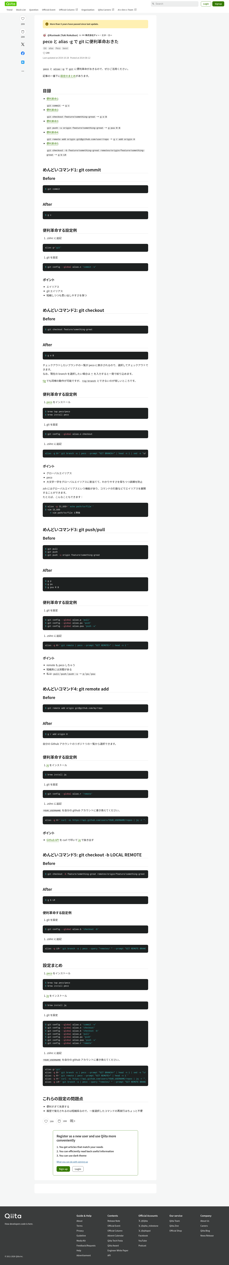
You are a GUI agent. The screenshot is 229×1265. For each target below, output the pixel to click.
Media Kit (81, 1240)
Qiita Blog (205, 1230)
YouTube (142, 1240)
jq (48, 765)
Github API (53, 840)
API (109, 1255)
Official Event (48, 9)
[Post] (23, 44)
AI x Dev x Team (127, 9)
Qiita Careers (106, 9)
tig (44, 381)
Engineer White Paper (118, 1250)
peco (49, 402)
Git (45, 48)
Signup (218, 3)
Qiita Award (113, 1245)
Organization (87, 9)
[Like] (23, 18)
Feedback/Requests (86, 1245)
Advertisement (84, 1255)
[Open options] (23, 71)
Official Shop (175, 1230)
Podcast (142, 1245)
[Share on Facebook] (23, 53)
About (79, 1220)
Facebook (143, 1235)
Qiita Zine (174, 1225)
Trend (9, 9)
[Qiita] (11, 4)
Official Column (68, 9)
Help (79, 1250)
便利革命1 (52, 98)
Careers (204, 1225)
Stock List (21, 9)
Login (206, 3)
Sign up (63, 1169)
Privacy (80, 1230)
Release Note (114, 1220)
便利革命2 (52, 110)
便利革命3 (52, 121)
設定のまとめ (68, 76)
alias (51, 48)
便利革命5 (52, 143)
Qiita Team (174, 1220)
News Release (207, 1235)
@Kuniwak (60, 35)
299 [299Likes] (23, 23)
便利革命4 (52, 132)
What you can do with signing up (72, 1161)
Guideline (81, 1235)
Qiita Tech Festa (115, 1240)
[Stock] (23, 31)
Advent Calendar (116, 1235)
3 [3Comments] (72, 1121)
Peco (58, 48)
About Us (204, 1220)
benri (65, 48)
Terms (79, 1225)
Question (33, 9)
